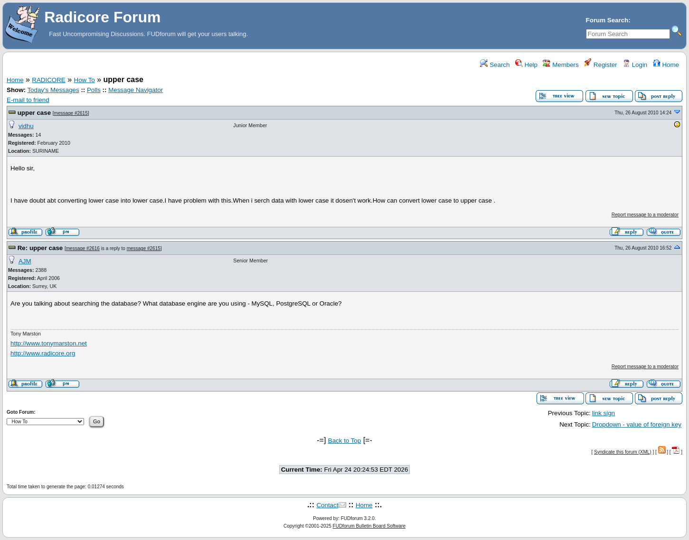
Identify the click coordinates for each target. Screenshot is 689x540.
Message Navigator (135, 89)
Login (635, 64)
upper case (34, 112)
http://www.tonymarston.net (48, 343)
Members (560, 64)
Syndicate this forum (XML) (622, 452)
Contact (327, 505)
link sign (603, 413)
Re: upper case (40, 247)
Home (666, 64)
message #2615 (71, 113)
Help (526, 64)
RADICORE (48, 80)
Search (495, 64)
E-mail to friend (28, 99)
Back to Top (344, 440)
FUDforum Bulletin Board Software (369, 526)
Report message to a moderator (645, 214)
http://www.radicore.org (42, 353)
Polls (94, 89)
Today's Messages (53, 89)
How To (84, 80)
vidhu (26, 126)
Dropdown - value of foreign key (636, 424)
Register (600, 64)
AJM (25, 261)
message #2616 (83, 248)
